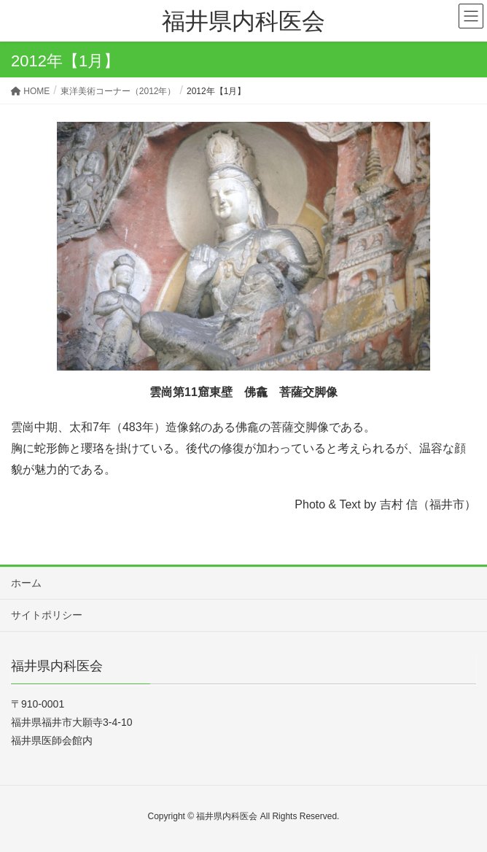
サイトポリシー (46, 615)
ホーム (26, 583)
